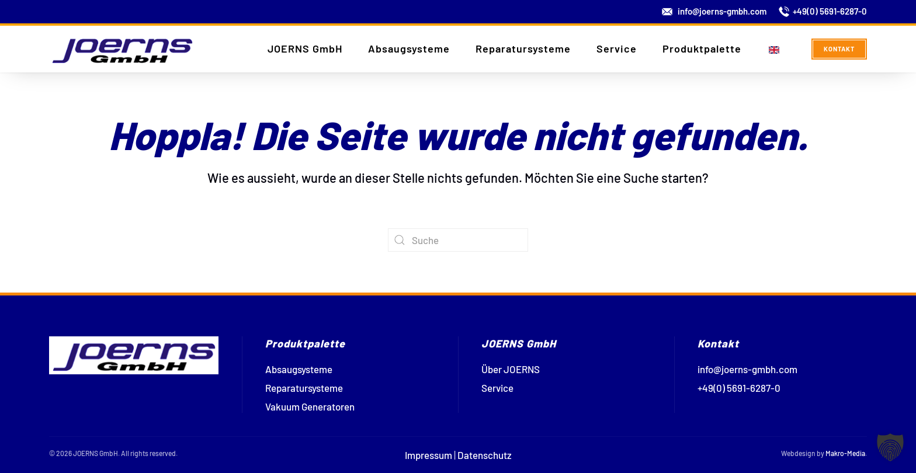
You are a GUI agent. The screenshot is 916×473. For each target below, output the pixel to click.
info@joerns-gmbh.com (722, 11)
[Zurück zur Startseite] (122, 49)
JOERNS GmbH (305, 48)
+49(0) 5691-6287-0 (830, 11)
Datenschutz (484, 455)
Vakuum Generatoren (310, 406)
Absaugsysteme (409, 48)
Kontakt (839, 49)
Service (616, 48)
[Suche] (458, 240)
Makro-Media (845, 453)
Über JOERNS (510, 369)
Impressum (428, 455)
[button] (890, 447)
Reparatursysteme (523, 48)
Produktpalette (701, 48)
